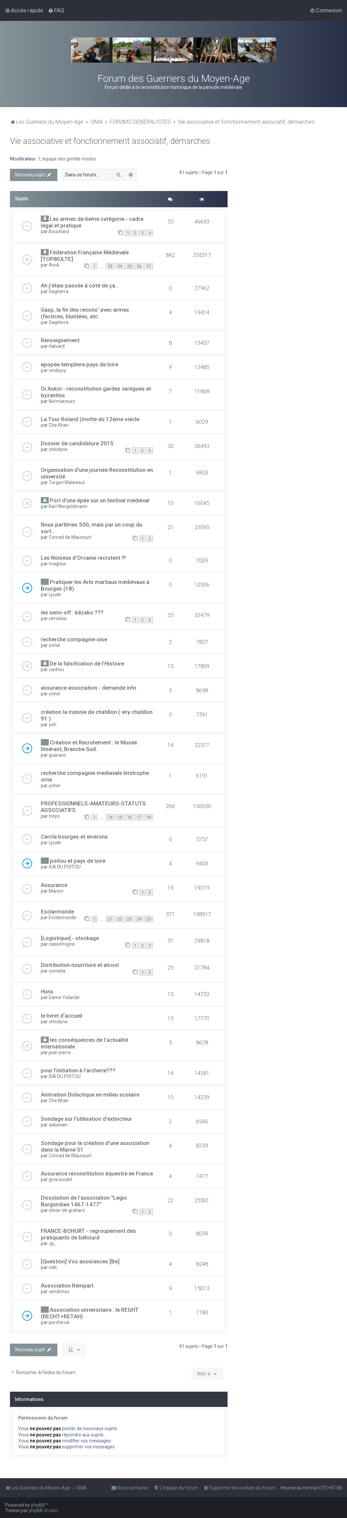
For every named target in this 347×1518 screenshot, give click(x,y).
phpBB (38, 1505)
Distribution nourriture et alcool (80, 965)
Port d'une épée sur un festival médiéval (99, 500)
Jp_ (53, 1243)
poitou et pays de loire (77, 860)
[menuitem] (56, 10)
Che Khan (59, 425)
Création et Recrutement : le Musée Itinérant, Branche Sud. (89, 745)
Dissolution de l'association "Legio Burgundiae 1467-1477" (84, 1201)
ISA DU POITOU (65, 866)
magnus (57, 563)
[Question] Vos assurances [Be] (80, 1261)
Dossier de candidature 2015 (77, 443)
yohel (54, 645)
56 (139, 266)
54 (119, 266)
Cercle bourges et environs (74, 836)
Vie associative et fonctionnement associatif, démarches (110, 141)
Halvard (57, 346)
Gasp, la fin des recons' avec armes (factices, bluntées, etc (85, 313)
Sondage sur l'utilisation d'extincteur (86, 1118)
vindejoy (57, 370)
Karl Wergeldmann (68, 506)
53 (110, 266)
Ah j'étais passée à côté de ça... (80, 285)
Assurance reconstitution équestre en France (97, 1173)
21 (110, 919)
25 (148, 919)
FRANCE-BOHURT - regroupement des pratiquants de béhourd (88, 1234)
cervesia (57, 618)
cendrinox (59, 1291)
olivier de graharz (67, 1210)
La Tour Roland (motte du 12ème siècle (90, 419)
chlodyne (58, 449)
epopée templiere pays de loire (79, 364)
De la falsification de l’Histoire (87, 663)
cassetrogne (62, 944)
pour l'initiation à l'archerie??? (78, 1070)
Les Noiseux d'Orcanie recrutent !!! (83, 557)
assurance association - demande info (88, 687)
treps (54, 816)
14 (110, 817)
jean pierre (60, 1052)
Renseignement (60, 340)
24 (139, 919)
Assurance (54, 885)
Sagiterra (58, 291)
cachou (56, 669)
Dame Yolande (64, 997)
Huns (47, 991)
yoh (52, 724)
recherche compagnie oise (74, 639)
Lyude (55, 594)
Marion (56, 891)
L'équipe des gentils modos (67, 158)
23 (129, 919)
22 (119, 919)
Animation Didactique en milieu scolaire (90, 1094)
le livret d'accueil (61, 1015)
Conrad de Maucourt (70, 537)
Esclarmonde (57, 911)
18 (148, 817)
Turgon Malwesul (67, 482)
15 (119, 817)
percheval (59, 1322)
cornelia (57, 971)
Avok (54, 265)
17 (139, 817)
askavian (58, 1124)
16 (129, 817)
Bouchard (59, 231)
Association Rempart (67, 1285)
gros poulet (60, 1179)
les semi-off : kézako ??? (72, 612)
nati (53, 1267)
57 (148, 266)
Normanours (62, 401)
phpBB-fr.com (43, 1510)
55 (129, 266)
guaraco (57, 755)
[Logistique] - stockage (70, 938)
